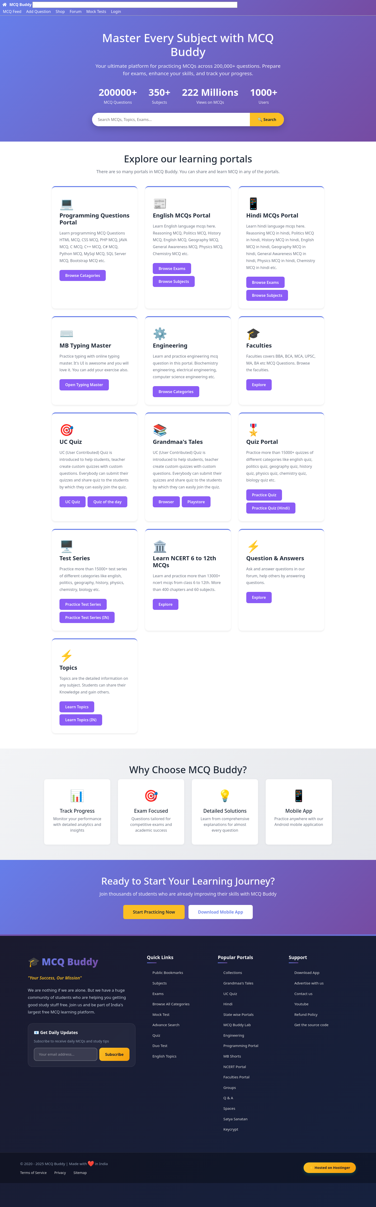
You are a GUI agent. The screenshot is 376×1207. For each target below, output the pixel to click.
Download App (306, 972)
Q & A (228, 1097)
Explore (259, 384)
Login (116, 11)
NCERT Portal (234, 1066)
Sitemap (80, 1172)
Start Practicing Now (154, 912)
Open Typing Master (84, 384)
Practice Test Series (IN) (87, 617)
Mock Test (161, 1014)
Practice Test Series (83, 604)
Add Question (38, 11)
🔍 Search (267, 119)
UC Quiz (72, 501)
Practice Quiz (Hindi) (271, 508)
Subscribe (114, 1054)
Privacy (60, 1172)
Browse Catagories (82, 275)
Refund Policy (305, 1014)
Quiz (156, 1035)
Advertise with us (308, 983)
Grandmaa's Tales (238, 983)
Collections (232, 972)
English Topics (164, 1056)
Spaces (229, 1108)
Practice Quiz (264, 495)
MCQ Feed (12, 11)
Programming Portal (240, 1045)
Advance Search (166, 1024)
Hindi (228, 1003)
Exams (158, 993)
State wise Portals (238, 1014)
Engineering (233, 1035)
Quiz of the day (107, 501)
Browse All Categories (171, 1003)
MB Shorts (232, 1056)
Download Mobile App (220, 912)
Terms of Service (33, 1172)
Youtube (301, 1003)
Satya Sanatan (235, 1118)
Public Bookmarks (168, 972)
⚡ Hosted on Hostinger (329, 1167)
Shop (60, 11)
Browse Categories (176, 391)
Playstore (196, 501)
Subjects (160, 983)
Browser (166, 501)
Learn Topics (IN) (80, 719)
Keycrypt (230, 1129)
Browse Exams (172, 268)
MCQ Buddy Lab (237, 1024)
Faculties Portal (236, 1077)
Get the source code (311, 1024)
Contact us (303, 993)
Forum (75, 11)
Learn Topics (76, 706)
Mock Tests (96, 11)
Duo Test (160, 1045)
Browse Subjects (174, 281)
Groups (229, 1087)
